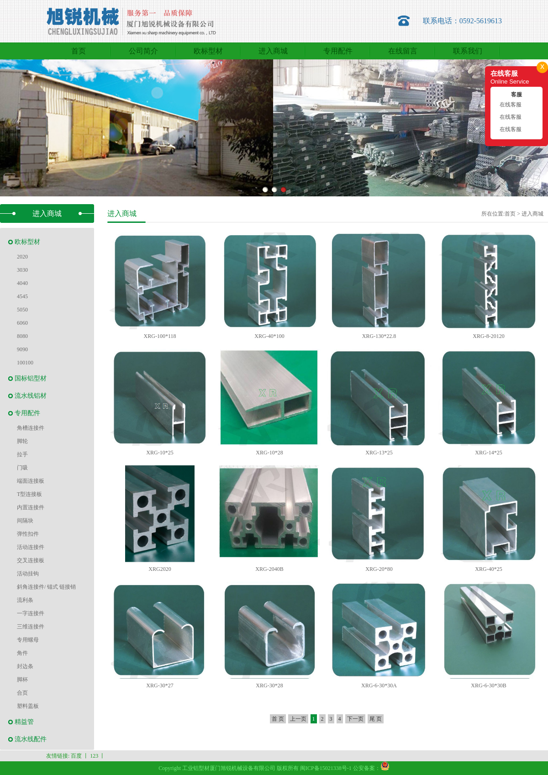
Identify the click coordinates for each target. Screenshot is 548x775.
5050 (22, 309)
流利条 (25, 600)
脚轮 (22, 441)
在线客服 (511, 104)
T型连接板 (29, 494)
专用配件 (27, 413)
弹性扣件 (28, 534)
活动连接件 (30, 547)
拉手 (22, 454)
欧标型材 (27, 241)
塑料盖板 (28, 706)
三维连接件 (30, 626)
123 (94, 756)
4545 (22, 296)
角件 (22, 653)
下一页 (355, 719)
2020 (22, 256)
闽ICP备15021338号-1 (326, 768)
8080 (22, 336)
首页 (510, 214)
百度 (76, 756)
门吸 (22, 467)
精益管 (24, 721)
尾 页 (375, 719)
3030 (22, 270)
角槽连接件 (30, 428)
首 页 (278, 719)
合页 (22, 693)
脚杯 (22, 679)
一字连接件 (30, 613)
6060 (22, 323)
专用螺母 (28, 640)
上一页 (298, 719)
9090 (22, 349)
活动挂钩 (28, 573)
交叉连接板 (30, 560)
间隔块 (25, 520)
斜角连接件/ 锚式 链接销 (46, 587)
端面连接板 (30, 481)
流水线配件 (31, 739)
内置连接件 (30, 507)
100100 (25, 362)
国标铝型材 (31, 378)
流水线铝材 (31, 395)
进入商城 (532, 214)
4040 (22, 283)
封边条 (25, 666)
